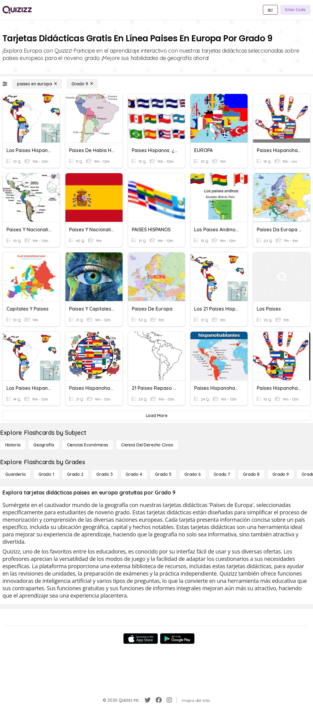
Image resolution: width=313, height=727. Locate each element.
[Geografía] (43, 445)
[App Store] (140, 638)
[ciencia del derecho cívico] (147, 445)
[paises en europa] (37, 84)
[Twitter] (148, 700)
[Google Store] (177, 638)
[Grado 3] (104, 474)
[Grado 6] (192, 474)
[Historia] (13, 445)
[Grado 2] (75, 474)
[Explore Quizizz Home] (17, 10)
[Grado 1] (46, 474)
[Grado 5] (163, 474)
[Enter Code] (295, 10)
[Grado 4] (133, 474)
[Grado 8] (251, 474)
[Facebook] (159, 700)
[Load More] (156, 415)
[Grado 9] (82, 84)
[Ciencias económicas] (87, 445)
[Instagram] (169, 700)
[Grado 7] (221, 474)
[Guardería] (15, 474)
